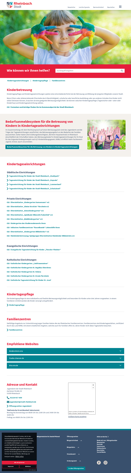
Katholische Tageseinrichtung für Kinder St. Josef (31, 280)
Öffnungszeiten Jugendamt (20, 406)
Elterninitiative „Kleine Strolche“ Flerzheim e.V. (30, 206)
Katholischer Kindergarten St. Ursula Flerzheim (30, 276)
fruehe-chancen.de (16, 358)
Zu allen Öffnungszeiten (76, 468)
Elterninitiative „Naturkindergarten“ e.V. (27, 210)
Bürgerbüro (71, 447)
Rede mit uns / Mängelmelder (107, 440)
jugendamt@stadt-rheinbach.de (23, 402)
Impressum (101, 446)
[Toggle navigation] (120, 6)
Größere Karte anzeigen (77, 416)
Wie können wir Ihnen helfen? (28, 71)
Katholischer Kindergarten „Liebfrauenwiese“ (29, 263)
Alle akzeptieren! (19, 462)
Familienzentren (58, 81)
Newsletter (71, 7)
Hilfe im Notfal (102, 437)
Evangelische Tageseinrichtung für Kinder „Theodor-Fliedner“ (36, 249)
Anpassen (11, 466)
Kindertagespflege (40, 81)
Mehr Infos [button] (19, 456)
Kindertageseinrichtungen (18, 81)
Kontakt (100, 444)
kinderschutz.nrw (16, 351)
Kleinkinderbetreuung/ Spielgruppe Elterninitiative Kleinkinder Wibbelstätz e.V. (43, 236)
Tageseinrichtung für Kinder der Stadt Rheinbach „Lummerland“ (35, 184)
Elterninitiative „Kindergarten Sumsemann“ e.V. (30, 202)
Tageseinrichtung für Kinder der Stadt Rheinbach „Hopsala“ (33, 180)
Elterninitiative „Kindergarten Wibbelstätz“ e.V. (30, 231)
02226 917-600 (16, 397)
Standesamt (71, 454)
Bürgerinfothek (72, 440)
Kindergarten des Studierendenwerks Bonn (28, 223)
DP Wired (32, 470)
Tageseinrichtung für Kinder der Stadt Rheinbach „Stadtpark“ (34, 176)
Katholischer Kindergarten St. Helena (26, 272)
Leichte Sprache (84, 7)
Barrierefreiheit (98, 7)
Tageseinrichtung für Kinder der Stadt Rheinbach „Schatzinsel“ (35, 188)
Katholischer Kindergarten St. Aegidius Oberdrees (31, 267)
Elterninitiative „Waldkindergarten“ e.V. (27, 219)
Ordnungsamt (72, 461)
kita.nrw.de (13, 365)
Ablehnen (28, 466)
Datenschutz (101, 448)
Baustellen (111, 7)
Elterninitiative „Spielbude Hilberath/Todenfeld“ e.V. (32, 215)
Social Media (101, 452)
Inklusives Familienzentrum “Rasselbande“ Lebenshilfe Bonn (35, 227)
